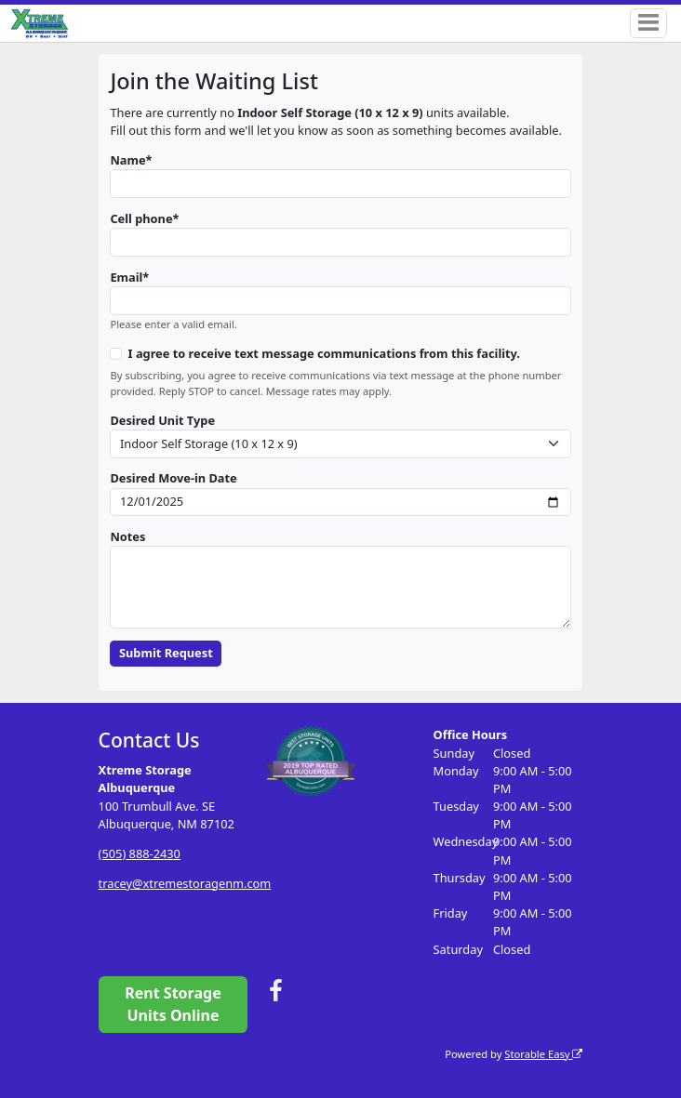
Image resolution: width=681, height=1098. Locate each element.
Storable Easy (543, 1054)
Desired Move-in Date (173, 478)
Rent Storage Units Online (172, 1004)
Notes (127, 536)
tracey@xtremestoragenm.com (185, 883)
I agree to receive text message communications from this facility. (324, 353)
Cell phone (141, 218)
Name (127, 160)
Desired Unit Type (162, 420)
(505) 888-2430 (139, 853)
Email (126, 277)
